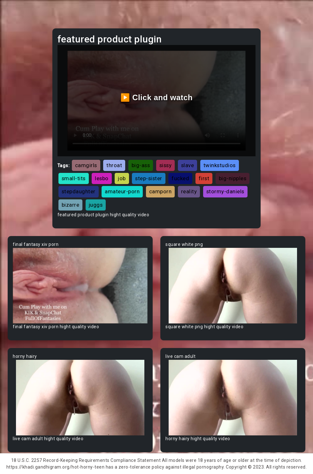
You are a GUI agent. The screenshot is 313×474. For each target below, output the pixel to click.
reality (189, 191)
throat (114, 165)
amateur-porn (122, 191)
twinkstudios (219, 165)
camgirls (86, 165)
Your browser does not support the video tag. (80, 285)
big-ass (141, 165)
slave (187, 165)
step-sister (148, 178)
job (122, 178)
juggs (96, 205)
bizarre (71, 205)
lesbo (102, 178)
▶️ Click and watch (156, 97)
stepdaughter (78, 191)
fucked (180, 178)
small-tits (74, 178)
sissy (165, 165)
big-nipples (233, 178)
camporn (160, 191)
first (204, 178)
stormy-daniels (225, 191)
